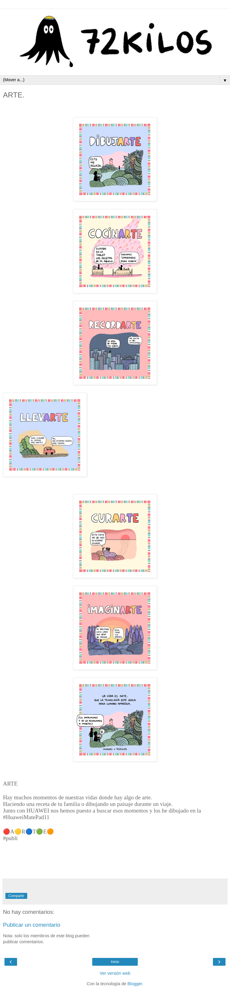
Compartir (16, 896)
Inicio (115, 962)
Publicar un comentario (31, 925)
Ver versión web (115, 973)
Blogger (135, 983)
